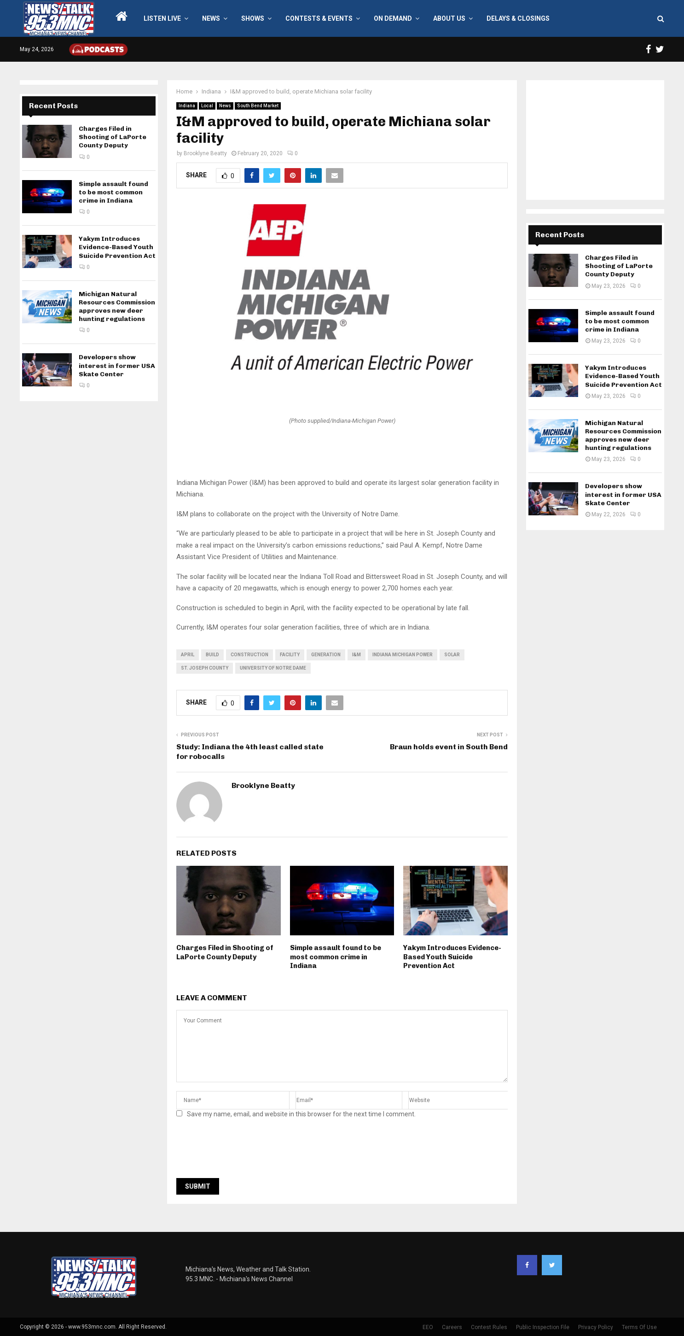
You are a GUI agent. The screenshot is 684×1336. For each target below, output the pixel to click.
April (187, 654)
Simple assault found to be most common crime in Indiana (335, 957)
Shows (252, 18)
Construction (249, 654)
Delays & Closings (518, 18)
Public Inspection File (542, 1327)
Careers (452, 1327)
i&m (356, 654)
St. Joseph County (204, 668)
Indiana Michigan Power (402, 654)
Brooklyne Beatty (205, 153)
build (212, 654)
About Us (449, 18)
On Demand (393, 18)
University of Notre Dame (273, 668)
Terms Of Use (639, 1327)
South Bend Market (257, 105)
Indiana (187, 105)
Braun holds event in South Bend (449, 746)
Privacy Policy (595, 1327)
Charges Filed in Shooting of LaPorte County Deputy (224, 952)
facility (290, 654)
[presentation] (246, 1151)
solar (452, 654)
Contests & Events (319, 18)
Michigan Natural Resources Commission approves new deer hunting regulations (117, 306)
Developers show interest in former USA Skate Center (117, 365)
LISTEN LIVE (162, 18)
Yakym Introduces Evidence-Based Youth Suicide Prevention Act (452, 957)
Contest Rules (489, 1327)
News (211, 18)
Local (207, 105)
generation (326, 654)
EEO (428, 1327)
